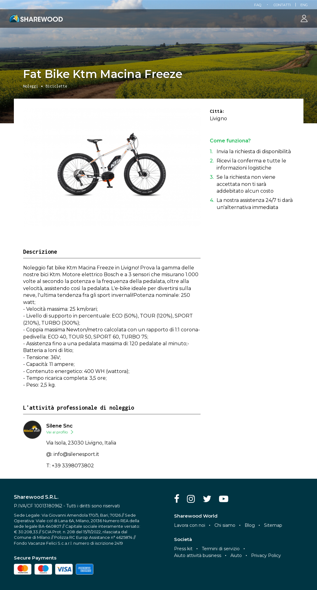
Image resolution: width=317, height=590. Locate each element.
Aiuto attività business (197, 555)
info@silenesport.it (76, 454)
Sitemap (273, 525)
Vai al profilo (57, 432)
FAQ (257, 5)
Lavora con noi (189, 525)
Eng (304, 5)
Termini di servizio (221, 548)
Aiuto (236, 555)
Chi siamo (224, 525)
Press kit (183, 548)
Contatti (282, 5)
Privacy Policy (266, 555)
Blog (250, 525)
